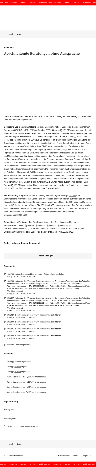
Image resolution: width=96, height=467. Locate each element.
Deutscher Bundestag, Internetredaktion (23, 426)
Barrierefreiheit (64, 456)
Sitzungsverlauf (10, 410)
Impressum (87, 456)
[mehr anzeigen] (48, 256)
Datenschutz (76, 456)
